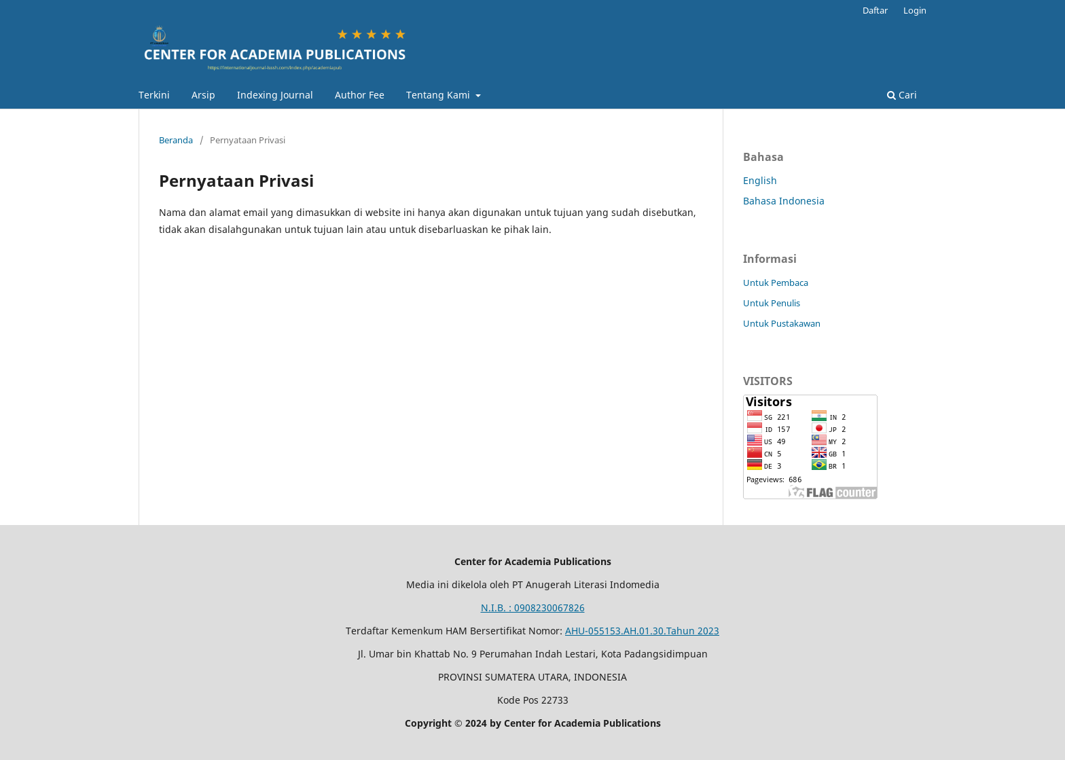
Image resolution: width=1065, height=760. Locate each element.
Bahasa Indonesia (784, 200)
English (760, 180)
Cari (902, 94)
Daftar (875, 10)
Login (914, 10)
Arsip (203, 94)
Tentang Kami (439, 94)
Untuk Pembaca (775, 282)
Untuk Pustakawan (781, 323)
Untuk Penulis (771, 303)
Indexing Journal (275, 94)
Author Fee (359, 94)
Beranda (176, 140)
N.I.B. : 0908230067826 (533, 607)
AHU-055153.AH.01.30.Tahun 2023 (642, 630)
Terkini (154, 94)
